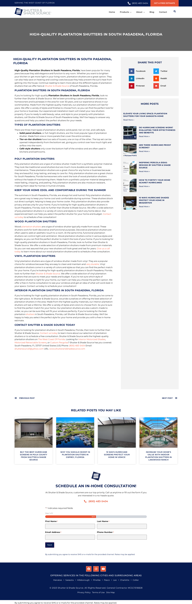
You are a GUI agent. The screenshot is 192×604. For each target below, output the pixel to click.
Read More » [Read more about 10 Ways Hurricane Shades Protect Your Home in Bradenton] (144, 206)
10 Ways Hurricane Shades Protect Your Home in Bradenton (154, 200)
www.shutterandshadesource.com (67, 349)
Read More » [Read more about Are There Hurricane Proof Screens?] (144, 151)
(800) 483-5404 (77, 345)
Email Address (53, 532)
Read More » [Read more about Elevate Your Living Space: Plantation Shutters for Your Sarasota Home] (128, 120)
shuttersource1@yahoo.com (29, 349)
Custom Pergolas (59, 342)
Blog (152, 12)
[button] (140, 71)
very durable (92, 264)
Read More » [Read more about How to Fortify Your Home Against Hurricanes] (144, 186)
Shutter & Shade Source (57, 86)
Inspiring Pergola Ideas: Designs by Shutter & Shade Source (155, 165)
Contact (163, 12)
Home (112, 12)
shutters (30, 314)
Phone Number (105, 532)
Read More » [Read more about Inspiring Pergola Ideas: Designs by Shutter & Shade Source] (144, 171)
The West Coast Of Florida (51, 339)
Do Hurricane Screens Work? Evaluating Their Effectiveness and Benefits (157, 130)
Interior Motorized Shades (91, 339)
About (140, 12)
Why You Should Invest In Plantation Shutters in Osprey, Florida (75, 454)
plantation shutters (31, 226)
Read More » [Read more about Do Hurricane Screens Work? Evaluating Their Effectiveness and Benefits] (144, 136)
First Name (51, 521)
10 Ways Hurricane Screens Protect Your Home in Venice (117, 454)
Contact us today (48, 333)
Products (125, 12)
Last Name (103, 521)
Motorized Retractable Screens (31, 342)
